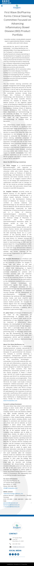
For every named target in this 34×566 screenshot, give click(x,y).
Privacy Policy (24, 564)
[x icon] (5, 1)
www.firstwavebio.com (10, 400)
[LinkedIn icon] (6, 1)
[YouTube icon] (8, 1)
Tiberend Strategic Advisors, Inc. (13, 493)
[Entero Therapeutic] (17, 7)
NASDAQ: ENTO (6, 3)
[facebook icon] (3, 1)
